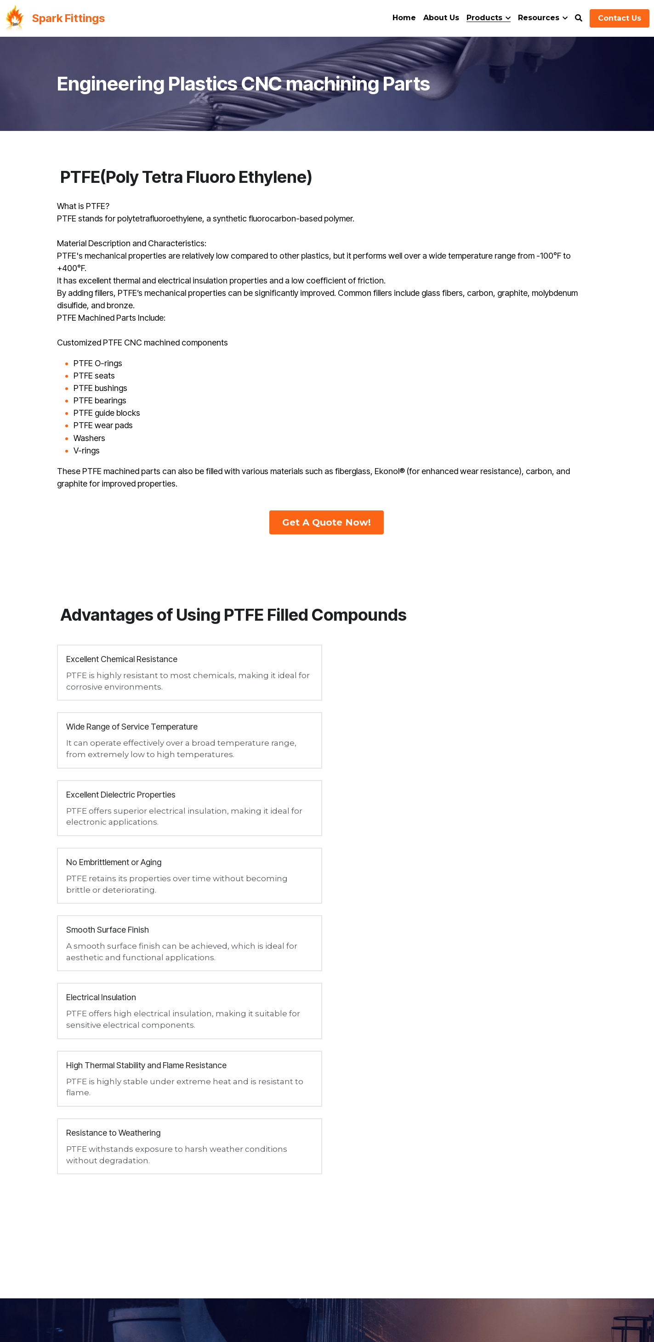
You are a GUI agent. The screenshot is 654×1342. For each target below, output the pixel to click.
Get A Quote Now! (326, 522)
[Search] (578, 18)
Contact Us (619, 18)
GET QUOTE (511, 1092)
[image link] (15, 18)
